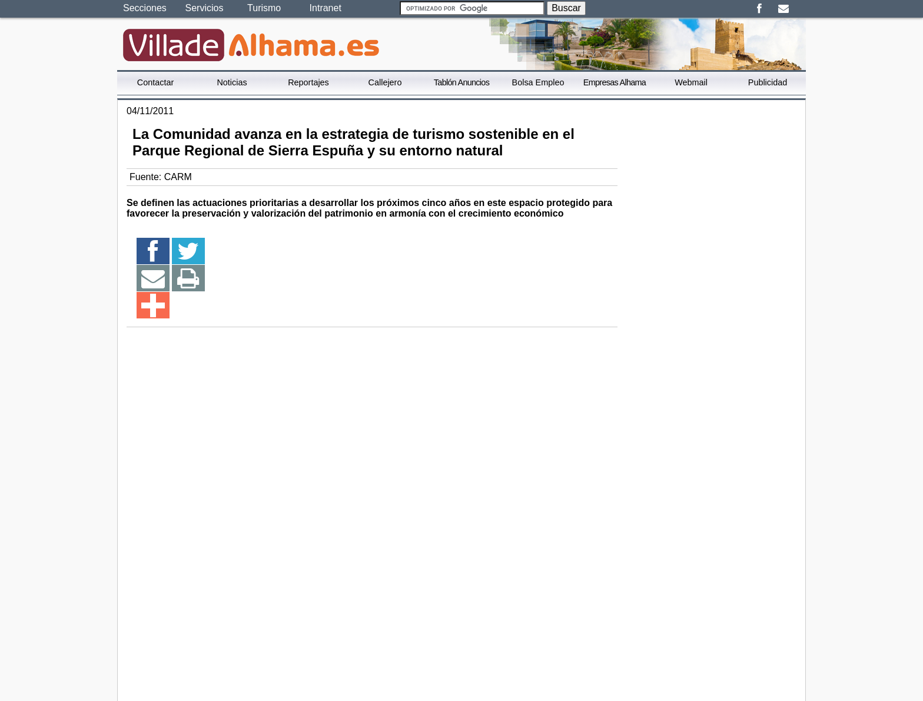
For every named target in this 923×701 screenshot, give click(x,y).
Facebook (759, 9)
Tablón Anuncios (461, 82)
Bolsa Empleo (538, 82)
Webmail (691, 82)
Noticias (232, 82)
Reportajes (308, 82)
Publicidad (767, 82)
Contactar (155, 82)
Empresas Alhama (614, 82)
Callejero (385, 82)
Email (783, 9)
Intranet (325, 8)
